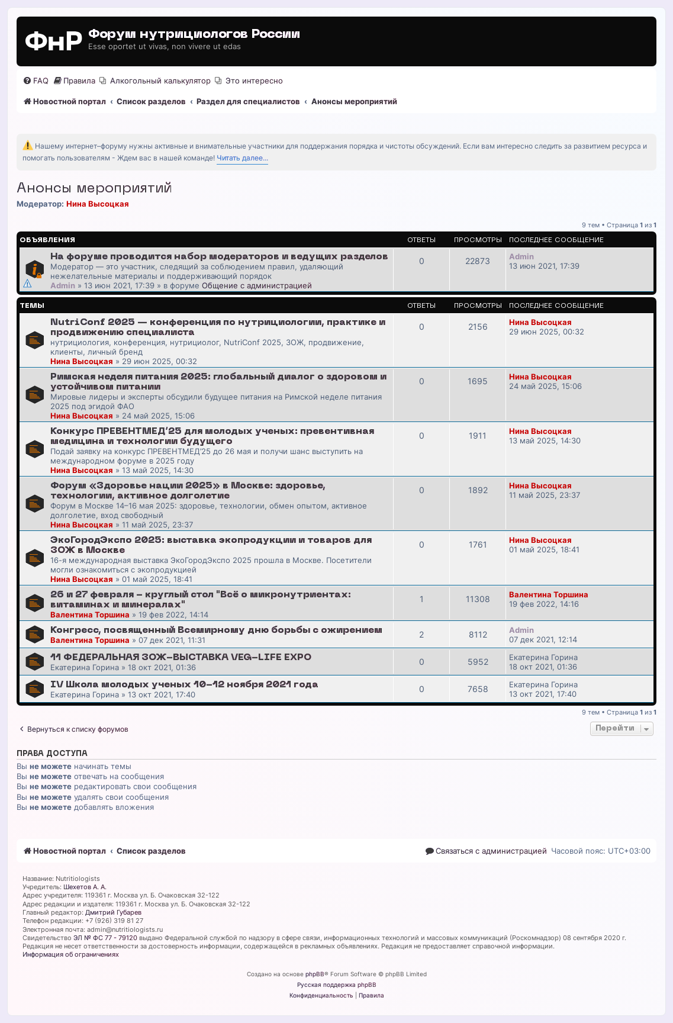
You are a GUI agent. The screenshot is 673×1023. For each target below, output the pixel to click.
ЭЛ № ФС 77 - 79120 (105, 938)
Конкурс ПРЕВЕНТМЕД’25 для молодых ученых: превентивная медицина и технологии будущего (212, 436)
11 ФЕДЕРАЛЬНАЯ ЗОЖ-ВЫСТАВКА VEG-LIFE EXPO (180, 657)
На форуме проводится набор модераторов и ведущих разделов (219, 257)
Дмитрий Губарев (113, 912)
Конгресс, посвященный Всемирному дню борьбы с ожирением (216, 630)
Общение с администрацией (257, 285)
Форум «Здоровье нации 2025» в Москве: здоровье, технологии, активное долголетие (188, 491)
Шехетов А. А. (85, 887)
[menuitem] (35, 80)
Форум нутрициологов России (194, 34)
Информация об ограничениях (70, 954)
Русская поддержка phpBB (336, 984)
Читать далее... (242, 157)
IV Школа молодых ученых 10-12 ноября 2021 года (184, 685)
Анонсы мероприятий (94, 189)
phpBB (314, 973)
